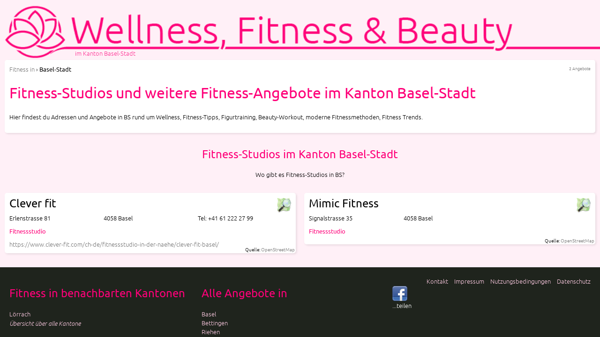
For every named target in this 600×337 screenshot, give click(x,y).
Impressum (469, 281)
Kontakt (437, 281)
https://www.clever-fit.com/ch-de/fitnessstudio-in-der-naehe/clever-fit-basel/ (114, 244)
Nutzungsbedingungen (520, 281)
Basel (209, 313)
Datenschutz (574, 281)
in (22, 69)
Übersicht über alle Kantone (45, 323)
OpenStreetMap (278, 249)
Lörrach (19, 313)
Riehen (211, 331)
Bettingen (215, 322)
